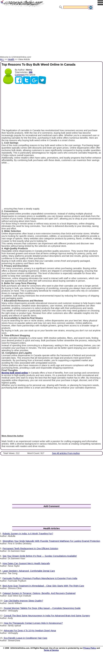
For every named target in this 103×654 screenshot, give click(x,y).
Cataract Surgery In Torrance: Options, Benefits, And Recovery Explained (39, 593)
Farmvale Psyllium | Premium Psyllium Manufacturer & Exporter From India (40, 578)
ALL (2, 59)
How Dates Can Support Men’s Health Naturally (26, 563)
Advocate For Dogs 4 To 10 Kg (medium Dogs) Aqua (30, 630)
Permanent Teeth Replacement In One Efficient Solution (30, 548)
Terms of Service (51, 650)
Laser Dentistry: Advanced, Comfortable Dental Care (29, 571)
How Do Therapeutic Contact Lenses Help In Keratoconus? (33, 623)
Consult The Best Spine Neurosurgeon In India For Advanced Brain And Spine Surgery (47, 615)
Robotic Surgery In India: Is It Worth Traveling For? (28, 533)
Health (11, 59)
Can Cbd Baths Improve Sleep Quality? (23, 600)
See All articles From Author (66, 453)
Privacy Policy (89, 648)
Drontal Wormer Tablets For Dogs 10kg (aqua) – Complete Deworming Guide (42, 608)
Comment (20, 74)
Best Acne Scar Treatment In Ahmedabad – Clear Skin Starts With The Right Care (43, 586)
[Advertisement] (51, 33)
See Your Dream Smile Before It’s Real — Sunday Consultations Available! (40, 556)
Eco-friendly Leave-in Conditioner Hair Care (25, 638)
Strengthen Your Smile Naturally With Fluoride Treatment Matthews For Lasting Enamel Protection (51, 541)
